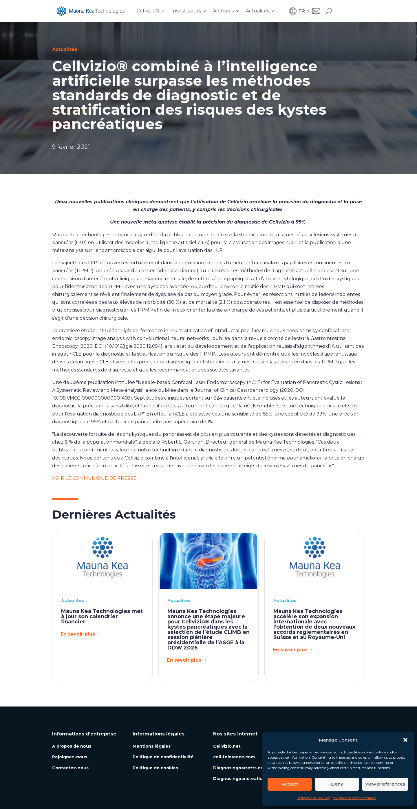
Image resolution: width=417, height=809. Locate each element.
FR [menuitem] (302, 11)
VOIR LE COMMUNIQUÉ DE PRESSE (94, 478)
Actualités (257, 11)
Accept (290, 784)
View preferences (385, 784)
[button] (405, 740)
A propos (223, 11)
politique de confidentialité (354, 798)
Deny (337, 784)
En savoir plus (78, 634)
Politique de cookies (313, 798)
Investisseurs (186, 11)
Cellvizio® (148, 11)
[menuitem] (305, 11)
